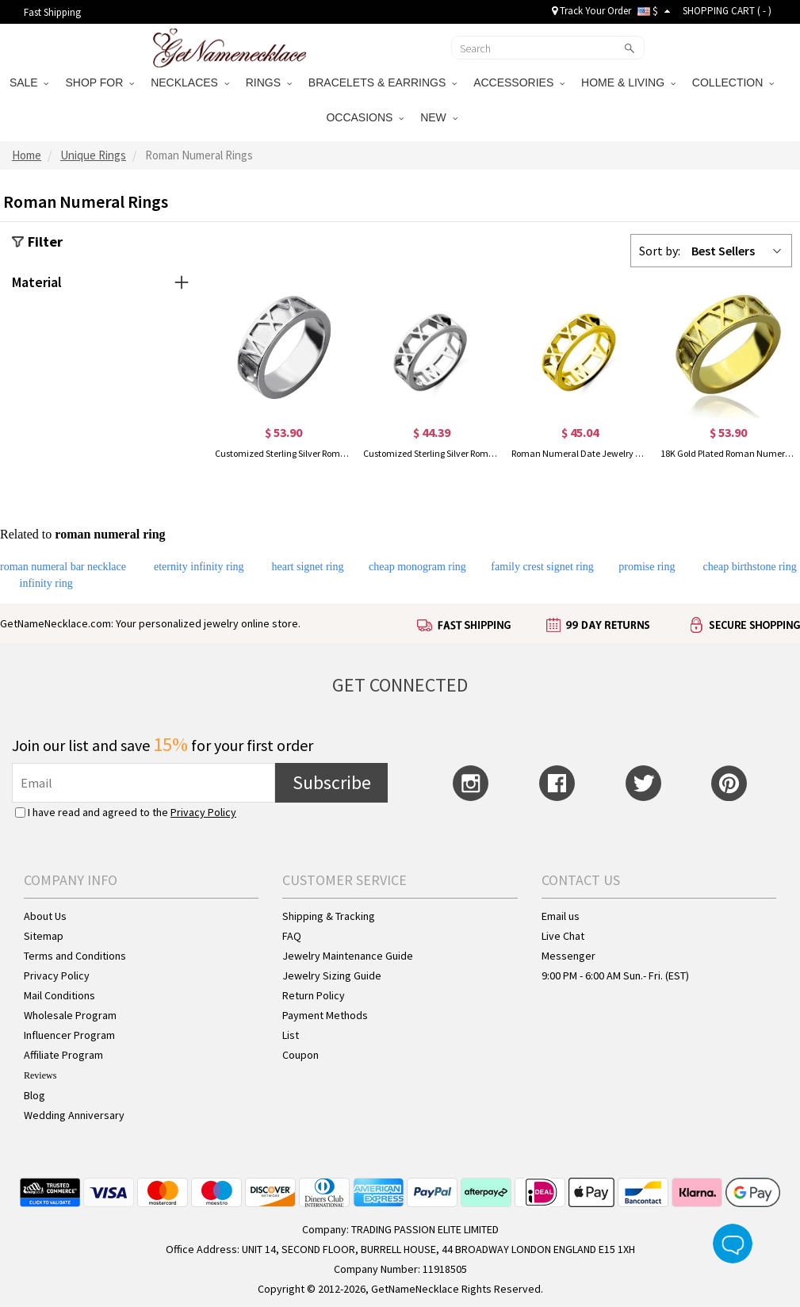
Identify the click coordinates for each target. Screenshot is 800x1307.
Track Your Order (591, 10)
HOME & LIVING (628, 82)
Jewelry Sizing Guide (331, 975)
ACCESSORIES (519, 82)
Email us (561, 916)
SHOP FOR (99, 82)
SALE (29, 82)
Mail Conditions (59, 995)
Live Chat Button (732, 1243)
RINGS (269, 82)
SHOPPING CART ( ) (727, 10)
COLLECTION (733, 82)
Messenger (568, 956)
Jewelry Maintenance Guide (347, 956)
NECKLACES (190, 82)
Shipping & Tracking (328, 916)
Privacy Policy (203, 812)
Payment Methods (325, 1015)
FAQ (291, 936)
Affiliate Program (63, 1055)
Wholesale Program (70, 1015)
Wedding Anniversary (74, 1115)
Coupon (300, 1055)
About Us (45, 916)
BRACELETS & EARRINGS (382, 82)
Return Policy (313, 995)
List (290, 1035)
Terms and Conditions (75, 956)
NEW (438, 117)
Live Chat (563, 936)
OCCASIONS (365, 117)
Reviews (40, 1075)
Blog (34, 1095)
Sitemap (43, 936)
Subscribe (332, 782)
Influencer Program (69, 1035)
